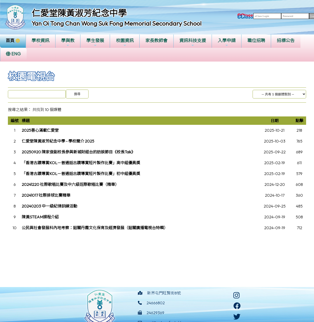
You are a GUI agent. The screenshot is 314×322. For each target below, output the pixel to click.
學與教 (67, 42)
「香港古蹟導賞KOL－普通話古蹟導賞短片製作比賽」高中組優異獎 (81, 162)
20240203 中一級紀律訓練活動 (49, 206)
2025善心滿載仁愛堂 (40, 130)
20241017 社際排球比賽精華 (46, 195)
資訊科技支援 (192, 42)
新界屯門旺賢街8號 (164, 292)
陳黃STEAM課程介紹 (40, 216)
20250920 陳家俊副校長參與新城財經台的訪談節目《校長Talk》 (78, 151)
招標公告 (286, 40)
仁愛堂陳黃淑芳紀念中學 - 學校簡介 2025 (58, 141)
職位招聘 (256, 40)
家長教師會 (156, 40)
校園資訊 (125, 42)
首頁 (10, 40)
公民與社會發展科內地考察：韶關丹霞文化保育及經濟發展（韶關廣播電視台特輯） (95, 227)
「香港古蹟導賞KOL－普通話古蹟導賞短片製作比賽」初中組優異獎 (81, 173)
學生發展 (95, 42)
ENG (13, 54)
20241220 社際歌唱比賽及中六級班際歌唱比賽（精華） (70, 184)
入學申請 (227, 42)
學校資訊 (40, 42)
